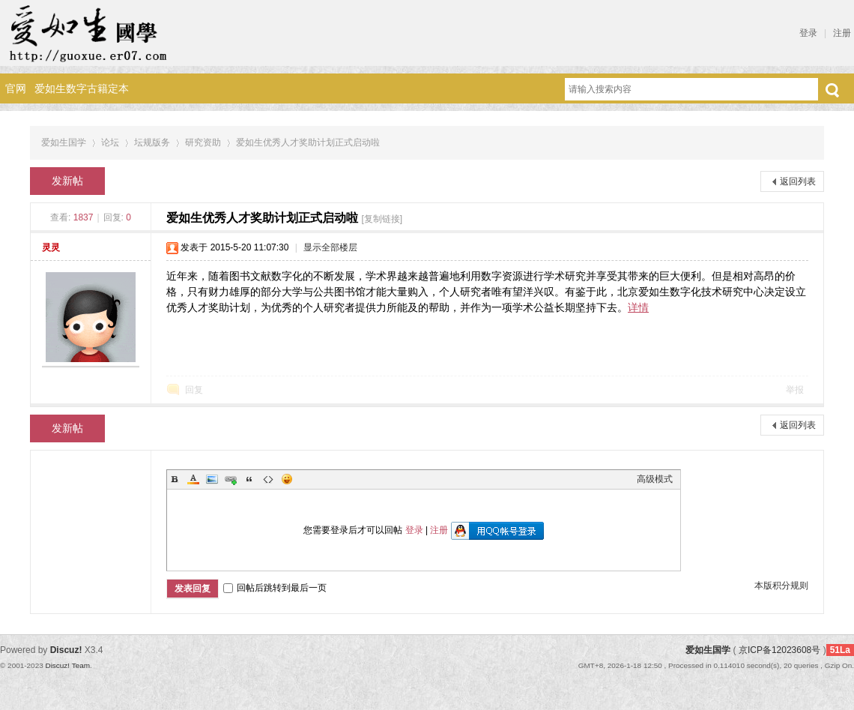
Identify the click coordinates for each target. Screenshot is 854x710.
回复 (194, 390)
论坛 (110, 142)
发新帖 (67, 181)
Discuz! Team (67, 665)
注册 (842, 33)
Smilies (286, 479)
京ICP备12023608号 (779, 650)
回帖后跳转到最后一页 (275, 588)
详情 (638, 307)
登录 (808, 33)
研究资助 (203, 142)
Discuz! (66, 650)
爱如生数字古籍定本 (81, 88)
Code (268, 479)
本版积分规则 (781, 585)
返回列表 (798, 181)
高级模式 (655, 479)
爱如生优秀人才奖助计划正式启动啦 (308, 142)
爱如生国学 (63, 142)
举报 (795, 390)
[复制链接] (381, 219)
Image (212, 479)
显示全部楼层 (330, 247)
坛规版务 (152, 142)
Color (193, 479)
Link (230, 479)
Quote (249, 479)
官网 (15, 88)
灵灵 (51, 247)
